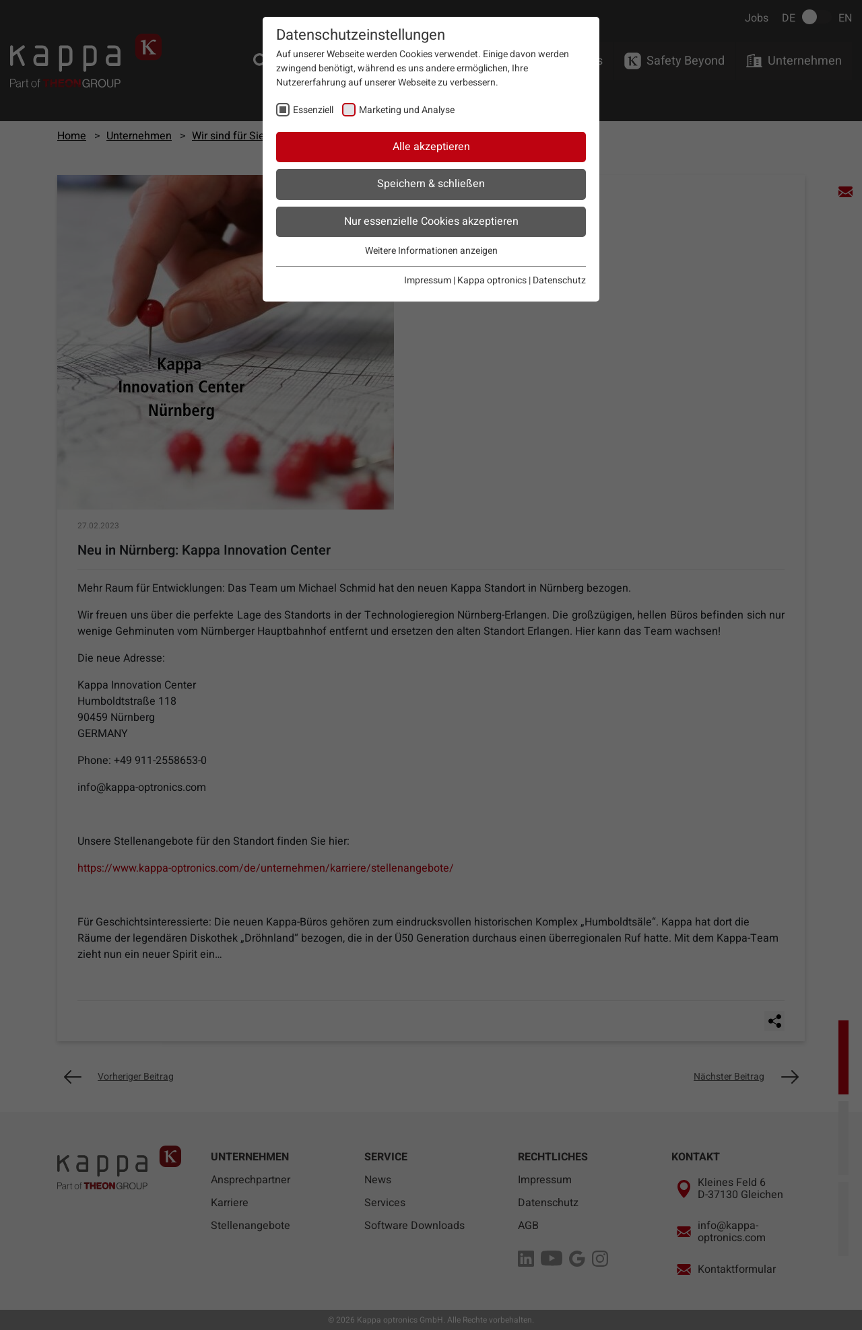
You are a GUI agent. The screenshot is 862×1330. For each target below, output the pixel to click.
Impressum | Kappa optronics (465, 280)
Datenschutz (559, 280)
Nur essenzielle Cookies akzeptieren (431, 221)
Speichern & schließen (431, 184)
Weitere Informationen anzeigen (431, 251)
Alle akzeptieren (431, 147)
